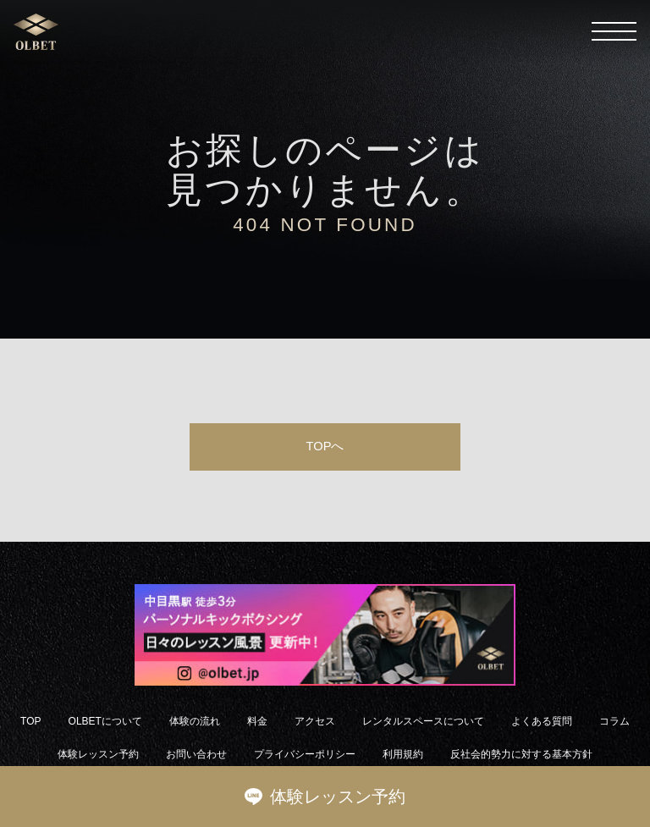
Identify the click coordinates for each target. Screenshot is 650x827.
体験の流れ (194, 721)
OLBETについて (105, 721)
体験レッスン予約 (325, 796)
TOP (30, 721)
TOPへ (325, 446)
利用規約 (403, 754)
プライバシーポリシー (304, 754)
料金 (257, 721)
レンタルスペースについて (423, 721)
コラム (614, 721)
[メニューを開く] (614, 31)
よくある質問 (541, 721)
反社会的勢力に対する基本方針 (521, 754)
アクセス (315, 721)
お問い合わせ (196, 754)
